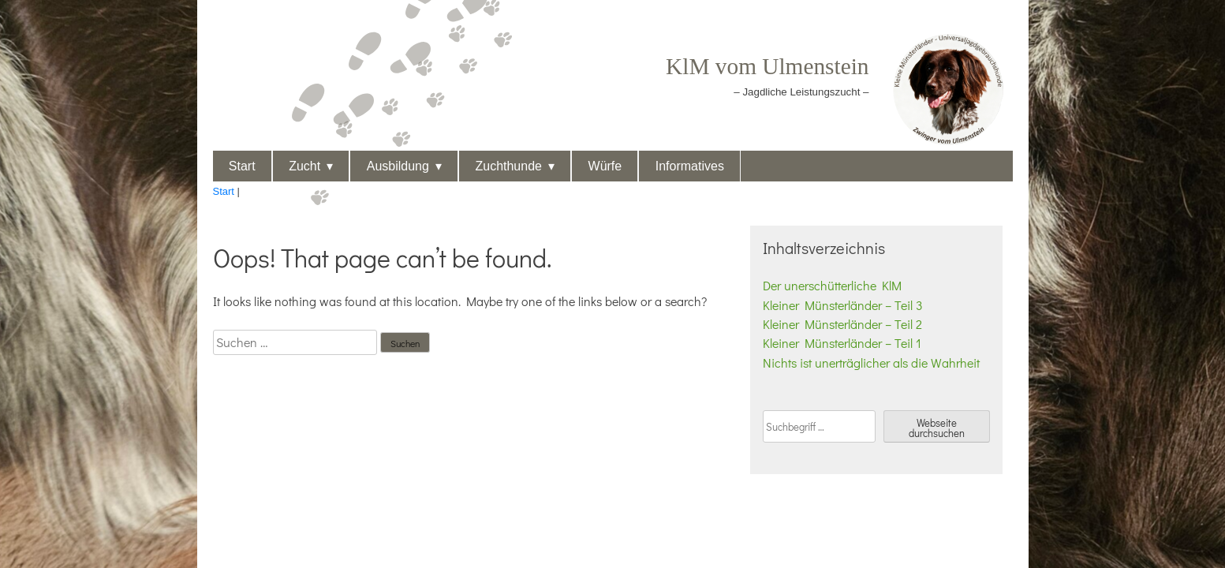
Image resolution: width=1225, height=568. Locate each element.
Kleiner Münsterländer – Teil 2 (842, 324)
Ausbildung (398, 166)
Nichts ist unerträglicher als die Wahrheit (871, 362)
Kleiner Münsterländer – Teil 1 (842, 342)
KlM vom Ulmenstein (767, 66)
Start (242, 166)
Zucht (304, 166)
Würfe (605, 166)
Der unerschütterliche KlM (832, 285)
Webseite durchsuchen (937, 427)
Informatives (689, 166)
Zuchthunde (508, 166)
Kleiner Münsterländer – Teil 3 (843, 305)
